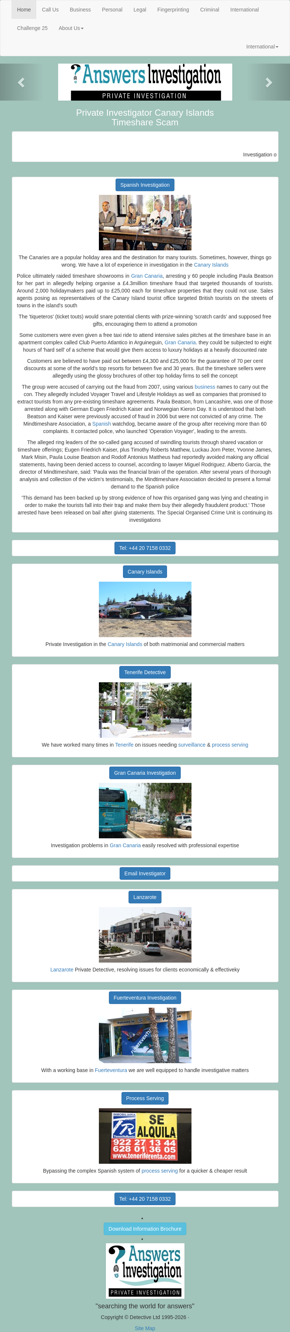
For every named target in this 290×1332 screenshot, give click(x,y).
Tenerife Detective (145, 672)
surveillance (192, 745)
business (205, 387)
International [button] (262, 47)
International (244, 10)
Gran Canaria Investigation (145, 773)
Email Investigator (145, 873)
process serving (230, 745)
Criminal (209, 10)
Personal (112, 10)
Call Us (50, 10)
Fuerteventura (111, 1070)
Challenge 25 (32, 28)
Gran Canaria (147, 276)
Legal (140, 10)
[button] (21, 82)
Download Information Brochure (145, 1229)
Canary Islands (211, 265)
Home (26, 9)
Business (80, 10)
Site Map (145, 1328)
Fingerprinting (173, 10)
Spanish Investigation (145, 185)
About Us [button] (71, 28)
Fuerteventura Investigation (145, 998)
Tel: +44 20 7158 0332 (145, 548)
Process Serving (145, 1098)
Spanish (101, 424)
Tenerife (124, 745)
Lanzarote (144, 897)
